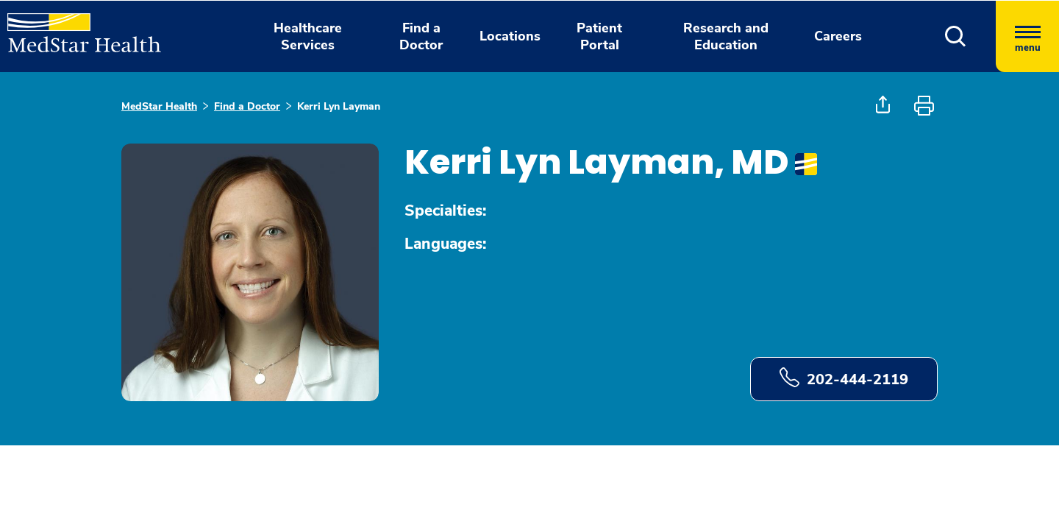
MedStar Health (159, 106)
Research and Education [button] (726, 36)
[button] (956, 36)
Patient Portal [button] (599, 36)
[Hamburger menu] (1027, 36)
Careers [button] (838, 36)
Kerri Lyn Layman (338, 106)
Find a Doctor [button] (421, 36)
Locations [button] (510, 36)
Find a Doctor (247, 106)
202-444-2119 (844, 378)
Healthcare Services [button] (308, 36)
